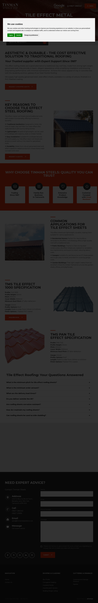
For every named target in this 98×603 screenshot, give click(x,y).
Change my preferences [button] (31, 35)
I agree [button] (11, 35)
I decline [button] (18, 35)
